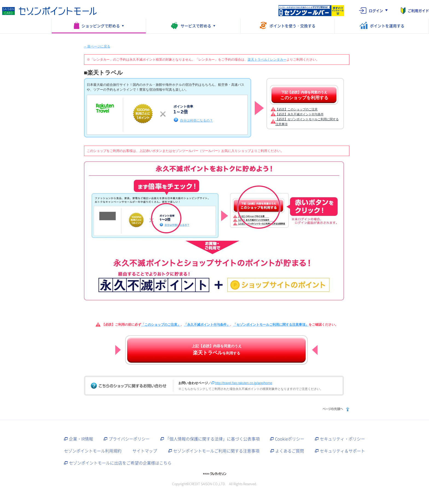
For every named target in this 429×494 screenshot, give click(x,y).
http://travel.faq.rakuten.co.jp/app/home (243, 383)
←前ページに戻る (97, 46)
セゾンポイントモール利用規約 (92, 451)
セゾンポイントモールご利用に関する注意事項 (216, 451)
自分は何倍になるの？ (196, 120)
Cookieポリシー (289, 439)
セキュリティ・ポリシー (342, 439)
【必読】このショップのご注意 (297, 109)
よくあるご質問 (289, 451)
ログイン (376, 10)
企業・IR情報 (81, 439)
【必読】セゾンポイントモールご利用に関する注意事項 (307, 121)
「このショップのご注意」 (161, 325)
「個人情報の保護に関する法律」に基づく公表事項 (212, 439)
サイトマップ (144, 451)
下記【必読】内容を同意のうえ (304, 95)
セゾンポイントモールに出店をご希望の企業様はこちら (120, 463)
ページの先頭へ (335, 409)
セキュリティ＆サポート (342, 451)
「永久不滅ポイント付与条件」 (207, 325)
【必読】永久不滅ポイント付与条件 (300, 114)
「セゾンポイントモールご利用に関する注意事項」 (271, 325)
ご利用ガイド (418, 10)
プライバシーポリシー (129, 439)
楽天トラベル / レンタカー (267, 59)
